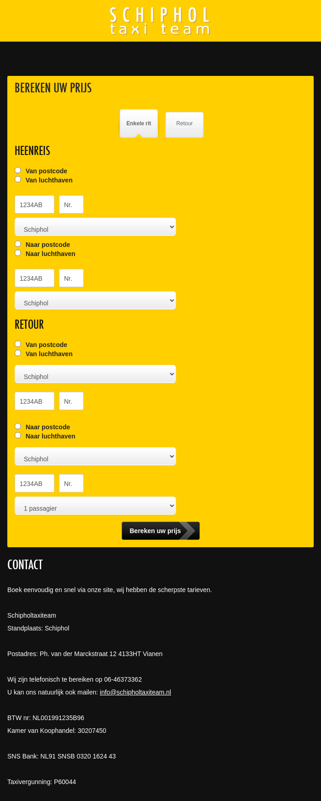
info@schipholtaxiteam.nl (135, 692)
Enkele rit (139, 123)
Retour (184, 123)
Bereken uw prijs (53, 88)
